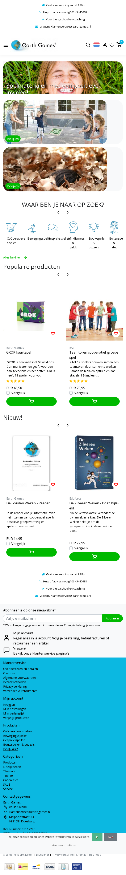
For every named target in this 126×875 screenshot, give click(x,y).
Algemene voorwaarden (19, 678)
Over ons (9, 673)
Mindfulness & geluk (74, 242)
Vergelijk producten (16, 718)
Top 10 (8, 776)
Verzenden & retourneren (20, 691)
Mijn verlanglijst (13, 713)
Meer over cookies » (64, 845)
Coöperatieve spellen (13, 240)
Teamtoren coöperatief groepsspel (93, 355)
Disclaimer (42, 854)
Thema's (9, 771)
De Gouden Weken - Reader (28, 503)
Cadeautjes (10, 780)
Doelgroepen (12, 767)
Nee (110, 837)
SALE (6, 784)
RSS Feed (95, 854)
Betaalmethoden (14, 682)
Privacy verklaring (15, 686)
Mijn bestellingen (14, 709)
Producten (10, 762)
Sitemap (81, 854)
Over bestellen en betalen (20, 669)
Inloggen (9, 705)
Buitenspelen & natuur (115, 242)
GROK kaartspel (18, 352)
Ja (97, 837)
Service (8, 789)
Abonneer (112, 618)
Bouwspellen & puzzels (95, 242)
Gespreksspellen (54, 238)
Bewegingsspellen (33, 238)
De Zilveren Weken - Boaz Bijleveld (94, 505)
